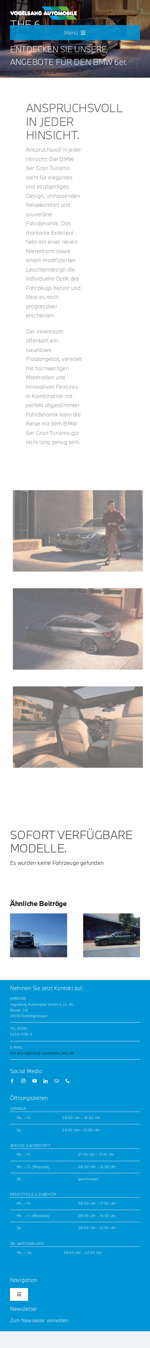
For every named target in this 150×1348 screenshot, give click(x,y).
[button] (15, 935)
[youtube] (34, 1081)
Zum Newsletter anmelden (39, 1320)
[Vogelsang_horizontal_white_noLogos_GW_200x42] (43, 8)
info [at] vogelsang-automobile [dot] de (41, 1053)
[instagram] (23, 1081)
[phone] (67, 1081)
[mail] (56, 1081)
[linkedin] (45, 1081)
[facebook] (12, 1081)
